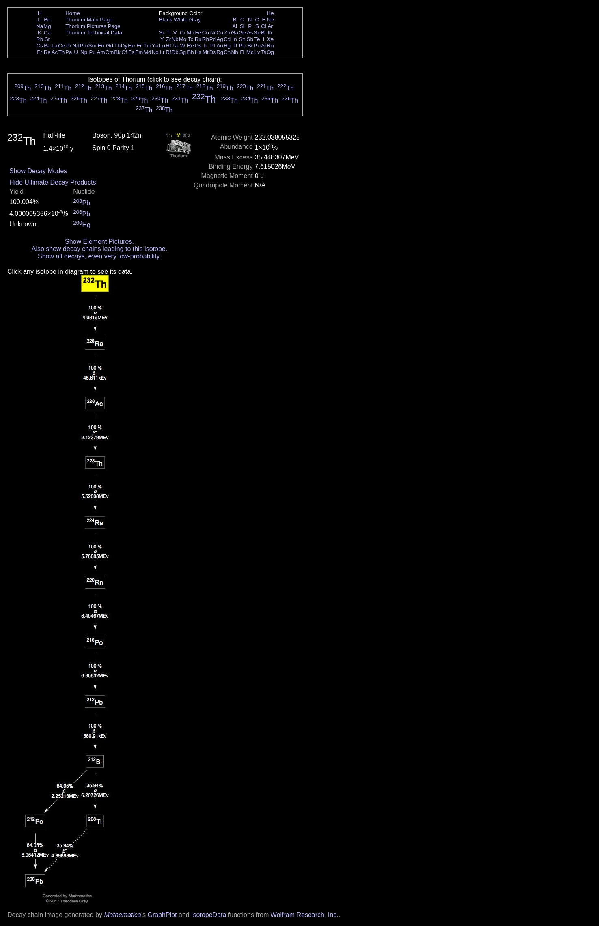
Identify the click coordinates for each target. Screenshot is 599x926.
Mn (190, 33)
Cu (219, 33)
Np (83, 52)
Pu (92, 52)
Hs (198, 52)
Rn (270, 46)
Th (61, 52)
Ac (55, 52)
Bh (190, 52)
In (235, 39)
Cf (124, 52)
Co (205, 33)
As (250, 33)
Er (139, 46)
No (155, 52)
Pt (212, 46)
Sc (162, 33)
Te (257, 39)
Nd (76, 46)
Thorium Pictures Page (93, 26)
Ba (47, 46)
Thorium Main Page (88, 20)
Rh (205, 39)
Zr (168, 39)
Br (263, 33)
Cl (263, 26)
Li (39, 20)
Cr (182, 33)
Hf (168, 46)
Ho (131, 46)
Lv (257, 52)
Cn (227, 52)
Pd (212, 39)
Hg (227, 46)
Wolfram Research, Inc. (304, 914)
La (55, 46)
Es (131, 52)
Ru (198, 39)
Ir (205, 46)
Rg (219, 52)
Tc (190, 39)
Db (175, 52)
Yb (155, 46)
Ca (47, 33)
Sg (182, 52)
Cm (110, 52)
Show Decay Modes (38, 171)
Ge (242, 33)
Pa (68, 52)
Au (219, 46)
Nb (175, 39)
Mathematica (122, 914)
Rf (168, 52)
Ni (212, 33)
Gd (109, 46)
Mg (47, 26)
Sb (250, 39)
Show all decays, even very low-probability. (99, 256)
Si (242, 26)
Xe (270, 39)
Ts (263, 52)
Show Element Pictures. (99, 241)
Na (39, 26)
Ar (270, 26)
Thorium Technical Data (93, 33)
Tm (147, 46)
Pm (84, 46)
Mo (183, 39)
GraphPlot (162, 914)
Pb (242, 46)
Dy (124, 46)
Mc (250, 52)
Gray (195, 20)
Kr (270, 33)
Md (147, 52)
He (270, 13)
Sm (92, 46)
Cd (227, 39)
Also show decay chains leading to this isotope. (99, 248)
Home (72, 13)
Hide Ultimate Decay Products (52, 182)
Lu (162, 46)
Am (101, 52)
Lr (162, 52)
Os (198, 46)
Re (190, 46)
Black (165, 20)
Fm (139, 52)
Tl (235, 46)
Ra (47, 52)
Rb (39, 39)
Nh (234, 52)
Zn (227, 33)
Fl (242, 52)
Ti (168, 33)
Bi (250, 46)
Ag (219, 39)
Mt (206, 52)
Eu (100, 46)
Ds (212, 52)
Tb (117, 46)
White (180, 20)
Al (234, 26)
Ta (175, 46)
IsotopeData (208, 914)
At (263, 46)
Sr (47, 39)
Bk (117, 52)
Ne (270, 20)
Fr (39, 52)
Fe (198, 33)
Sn (242, 39)
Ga (234, 33)
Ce (61, 46)
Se (257, 33)
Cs (39, 46)
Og (270, 52)
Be (47, 20)
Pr (68, 46)
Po (257, 46)
